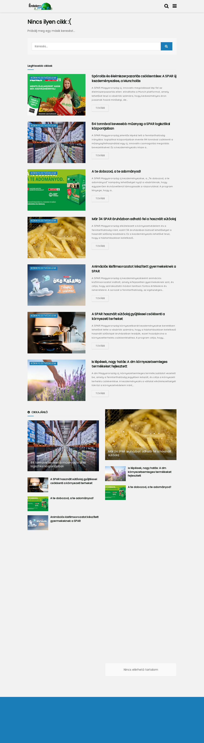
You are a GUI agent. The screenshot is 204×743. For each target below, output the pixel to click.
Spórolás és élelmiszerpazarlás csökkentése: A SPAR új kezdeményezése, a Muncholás (134, 78)
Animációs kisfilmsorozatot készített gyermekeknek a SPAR (134, 268)
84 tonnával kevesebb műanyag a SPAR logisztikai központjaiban (131, 126)
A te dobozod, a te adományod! (116, 171)
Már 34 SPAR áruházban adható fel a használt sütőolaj (134, 219)
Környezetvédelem (44, 77)
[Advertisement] (63, 600)
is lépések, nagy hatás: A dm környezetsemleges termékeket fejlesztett (129, 364)
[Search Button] (166, 46)
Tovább (100, 108)
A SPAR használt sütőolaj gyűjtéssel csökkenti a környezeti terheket (128, 316)
